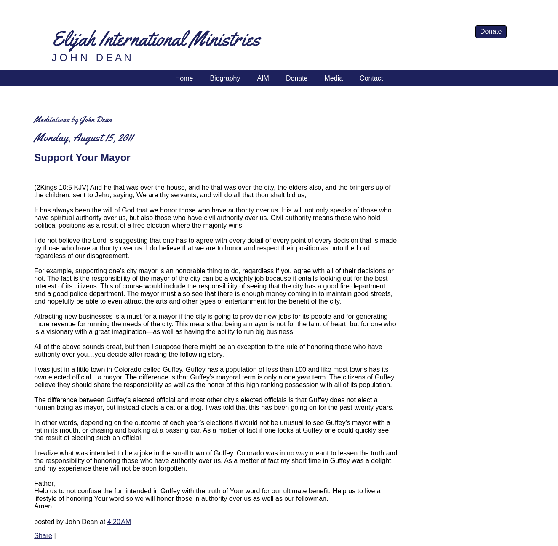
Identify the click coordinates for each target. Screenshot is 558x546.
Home (184, 78)
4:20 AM (119, 521)
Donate (491, 31)
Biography (225, 78)
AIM (263, 78)
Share (43, 535)
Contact (371, 78)
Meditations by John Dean (73, 119)
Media (334, 78)
